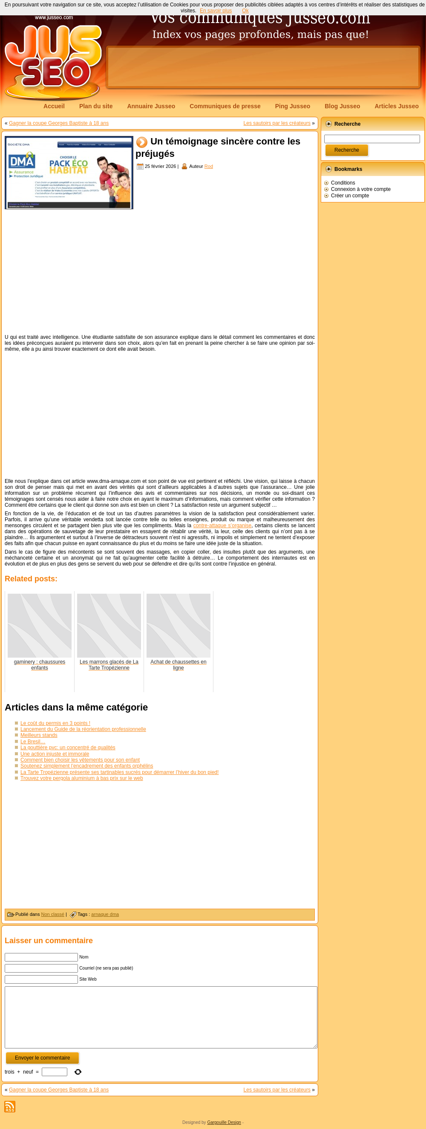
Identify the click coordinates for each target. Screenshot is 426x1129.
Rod (208, 166)
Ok (245, 11)
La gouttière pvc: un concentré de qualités (67, 748)
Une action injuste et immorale (54, 754)
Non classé (52, 914)
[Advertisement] (160, 271)
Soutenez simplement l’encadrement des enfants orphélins (86, 766)
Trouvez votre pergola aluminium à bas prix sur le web (81, 778)
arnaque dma (105, 914)
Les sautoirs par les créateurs (277, 123)
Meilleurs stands (39, 735)
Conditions (343, 183)
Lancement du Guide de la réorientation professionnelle (83, 729)
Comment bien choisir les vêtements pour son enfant (80, 760)
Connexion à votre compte (361, 189)
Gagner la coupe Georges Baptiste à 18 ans (59, 123)
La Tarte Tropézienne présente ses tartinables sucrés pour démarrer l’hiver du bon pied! (119, 772)
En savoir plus (216, 11)
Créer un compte (350, 196)
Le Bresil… (33, 742)
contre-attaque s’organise (222, 525)
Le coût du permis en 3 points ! (55, 723)
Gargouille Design (224, 1122)
